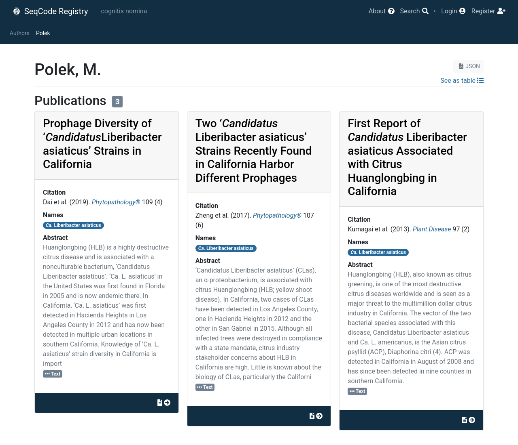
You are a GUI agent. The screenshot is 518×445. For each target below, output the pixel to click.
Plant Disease (432, 229)
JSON (468, 66)
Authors (20, 33)
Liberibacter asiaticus (73, 225)
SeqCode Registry (50, 11)
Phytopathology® (116, 202)
